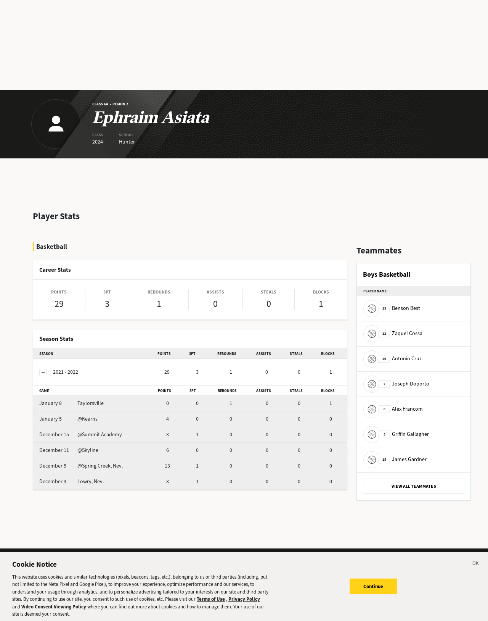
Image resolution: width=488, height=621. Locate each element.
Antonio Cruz (392, 358)
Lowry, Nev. (71, 481)
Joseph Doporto (396, 383)
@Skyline (68, 450)
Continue (373, 590)
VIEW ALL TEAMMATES (414, 486)
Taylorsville (71, 403)
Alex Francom (393, 409)
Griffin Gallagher (396, 434)
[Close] (475, 568)
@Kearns (68, 419)
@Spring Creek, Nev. (81, 465)
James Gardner (395, 459)
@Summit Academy (80, 434)
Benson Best (391, 308)
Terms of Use (211, 603)
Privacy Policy (244, 603)
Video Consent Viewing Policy (53, 610)
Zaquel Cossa (392, 333)
